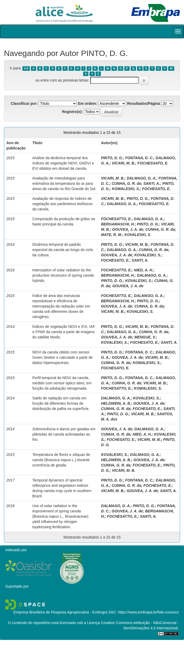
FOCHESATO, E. (156, 189)
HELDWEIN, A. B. (116, 403)
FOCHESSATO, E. (153, 163)
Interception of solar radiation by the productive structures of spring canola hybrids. (63, 275)
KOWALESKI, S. (126, 189)
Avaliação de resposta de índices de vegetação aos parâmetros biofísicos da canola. (62, 203)
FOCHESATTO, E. (154, 204)
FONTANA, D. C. (139, 158)
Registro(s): (72, 112)
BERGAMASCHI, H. (118, 224)
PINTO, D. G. (112, 158)
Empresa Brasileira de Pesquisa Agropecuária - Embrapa (60, 612)
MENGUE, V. (145, 337)
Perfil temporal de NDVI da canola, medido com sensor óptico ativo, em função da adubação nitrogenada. (61, 383)
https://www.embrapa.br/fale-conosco (148, 612)
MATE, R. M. (111, 235)
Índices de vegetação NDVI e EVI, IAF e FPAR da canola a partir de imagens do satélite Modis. (63, 331)
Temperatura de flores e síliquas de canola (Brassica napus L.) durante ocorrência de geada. (61, 459)
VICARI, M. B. (123, 163)
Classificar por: (24, 103)
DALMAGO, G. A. (141, 178)
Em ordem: (87, 103)
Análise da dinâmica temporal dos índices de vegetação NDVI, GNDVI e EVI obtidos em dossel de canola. (63, 163)
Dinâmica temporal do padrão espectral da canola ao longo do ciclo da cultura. (62, 249)
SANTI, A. (151, 183)
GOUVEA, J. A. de (127, 229)
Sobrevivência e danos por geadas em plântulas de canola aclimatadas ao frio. (63, 434)
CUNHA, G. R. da (126, 183)
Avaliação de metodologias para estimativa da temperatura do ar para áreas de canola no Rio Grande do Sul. (64, 183)
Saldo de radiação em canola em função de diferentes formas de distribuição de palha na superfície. (60, 403)
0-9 (26, 68)
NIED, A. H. (143, 270)
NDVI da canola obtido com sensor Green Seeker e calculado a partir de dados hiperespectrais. (62, 357)
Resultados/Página (143, 103)
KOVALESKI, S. (137, 235)
